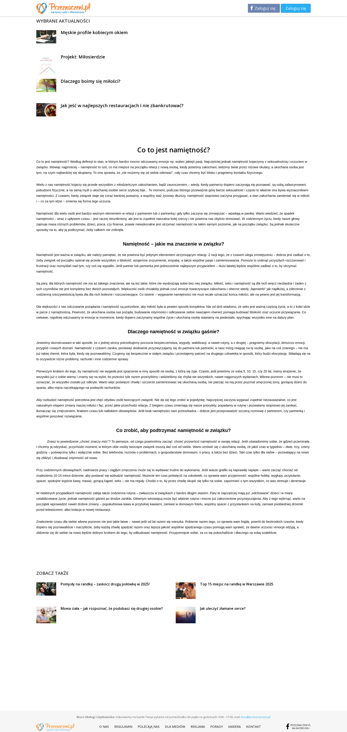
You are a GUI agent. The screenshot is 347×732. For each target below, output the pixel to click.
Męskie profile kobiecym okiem (94, 32)
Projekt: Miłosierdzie (83, 57)
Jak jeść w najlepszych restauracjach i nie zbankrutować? (122, 105)
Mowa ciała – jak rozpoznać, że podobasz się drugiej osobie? (112, 608)
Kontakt (253, 726)
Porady (216, 726)
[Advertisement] (173, 560)
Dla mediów (175, 726)
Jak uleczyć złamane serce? (223, 608)
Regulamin (123, 726)
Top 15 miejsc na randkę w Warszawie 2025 (236, 584)
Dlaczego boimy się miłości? (90, 81)
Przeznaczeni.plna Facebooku (300, 727)
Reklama (198, 726)
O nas (104, 726)
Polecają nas (149, 726)
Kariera (234, 726)
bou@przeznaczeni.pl (255, 717)
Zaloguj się (265, 8)
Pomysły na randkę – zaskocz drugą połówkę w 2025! (105, 584)
